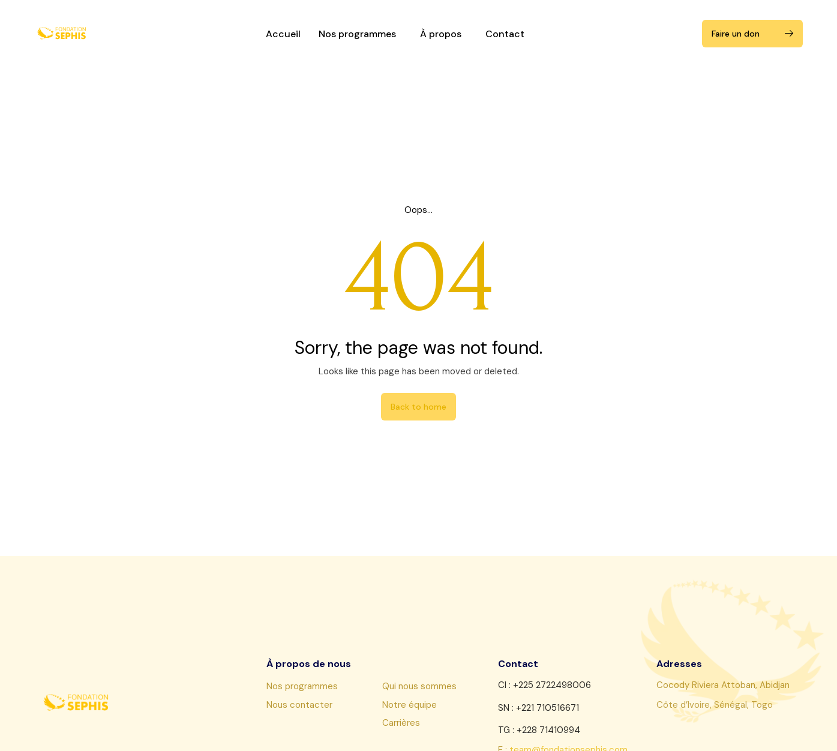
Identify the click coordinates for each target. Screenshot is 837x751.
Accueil (283, 34)
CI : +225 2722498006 (544, 685)
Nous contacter (299, 705)
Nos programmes (360, 34)
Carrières (401, 723)
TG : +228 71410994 (539, 730)
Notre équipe (409, 705)
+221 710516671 (547, 708)
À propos (443, 34)
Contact (504, 34)
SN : (507, 708)
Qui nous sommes (419, 686)
